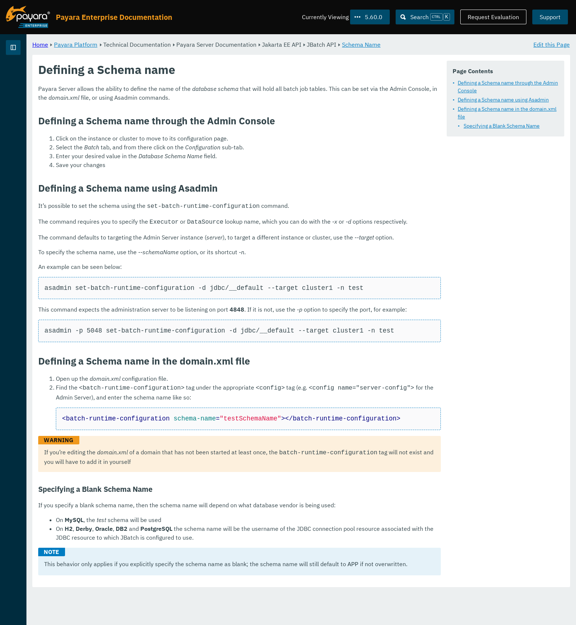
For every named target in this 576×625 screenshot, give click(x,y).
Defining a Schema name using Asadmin (503, 99)
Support (550, 17)
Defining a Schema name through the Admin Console (508, 86)
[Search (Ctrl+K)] (425, 17)
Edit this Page (551, 44)
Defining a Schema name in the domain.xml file (507, 112)
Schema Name (452, 44)
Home (132, 44)
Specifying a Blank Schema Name (502, 125)
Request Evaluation (493, 17)
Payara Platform (167, 44)
